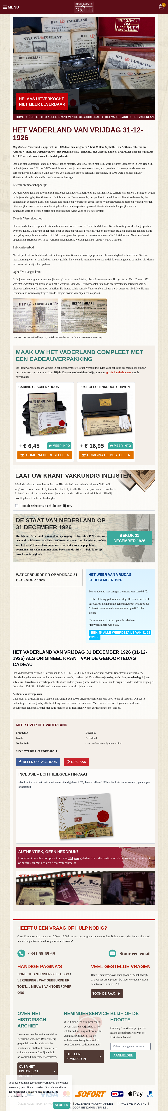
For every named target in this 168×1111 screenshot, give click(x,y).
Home (22, 974)
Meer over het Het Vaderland (37, 751)
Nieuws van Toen (45, 986)
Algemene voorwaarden (94, 1103)
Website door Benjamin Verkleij (84, 1107)
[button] (35, 316)
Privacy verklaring (132, 1103)
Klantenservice (43, 974)
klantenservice (32, 936)
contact (103, 707)
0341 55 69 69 (41, 953)
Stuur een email (135, 953)
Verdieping (27, 980)
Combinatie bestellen (45, 455)
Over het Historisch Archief (37, 1071)
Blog (64, 974)
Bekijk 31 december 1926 (129, 538)
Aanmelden (123, 1055)
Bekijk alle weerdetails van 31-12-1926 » (120, 635)
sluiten (61, 1105)
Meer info (59, 445)
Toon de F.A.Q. (107, 993)
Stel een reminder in (84, 1057)
